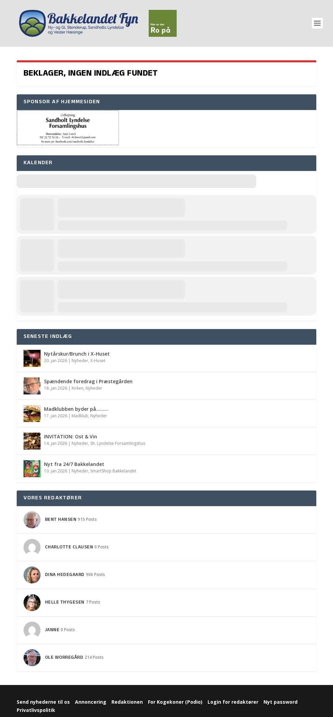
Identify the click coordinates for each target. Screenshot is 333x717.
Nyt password (280, 702)
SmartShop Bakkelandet (113, 471)
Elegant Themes (59, 693)
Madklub (80, 416)
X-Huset (97, 360)
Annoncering (90, 702)
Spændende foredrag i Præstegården (88, 381)
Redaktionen (127, 702)
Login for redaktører (233, 702)
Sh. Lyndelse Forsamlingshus (117, 443)
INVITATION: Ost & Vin (70, 436)
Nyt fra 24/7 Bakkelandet (74, 464)
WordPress (112, 693)
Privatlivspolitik (36, 710)
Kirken (78, 388)
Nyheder (80, 360)
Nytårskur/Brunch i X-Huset (77, 353)
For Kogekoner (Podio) (175, 702)
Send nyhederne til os (43, 702)
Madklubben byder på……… (76, 409)
